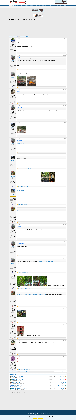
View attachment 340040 (20, 143)
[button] (18, 5)
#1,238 (65, 324)
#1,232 (65, 224)
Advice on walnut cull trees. (17, 385)
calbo (13, 380)
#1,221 (65, 38)
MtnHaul (13, 389)
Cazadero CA (14, 68)
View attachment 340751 (20, 294)
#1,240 (65, 356)
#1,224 (65, 89)
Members (31, 5)
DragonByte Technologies (45, 413)
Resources (26, 5)
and (21, 103)
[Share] (63, 38)
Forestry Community (21, 389)
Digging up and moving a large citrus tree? (20, 388)
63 (20, 36)
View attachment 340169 (49, 244)
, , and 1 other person (26, 168)
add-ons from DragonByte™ (35, 413)
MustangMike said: (20, 57)
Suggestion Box (44, 5)
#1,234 (65, 258)
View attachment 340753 (35, 294)
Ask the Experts (22, 383)
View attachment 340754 (42, 294)
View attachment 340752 (27, 294)
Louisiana (14, 368)
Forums (11, 5)
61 (17, 36)
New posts (10, 7)
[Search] (64, 5)
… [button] (14, 36)
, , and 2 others (25, 354)
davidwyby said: (19, 208)
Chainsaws (20, 377)
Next (27, 36)
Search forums (15, 7)
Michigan (14, 287)
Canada (15, 102)
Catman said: (19, 292)
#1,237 (65, 308)
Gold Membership (38, 5)
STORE (50, 5)
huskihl (63, 380)
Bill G (63, 386)
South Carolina (14, 185)
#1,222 (65, 55)
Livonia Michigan (13, 353)
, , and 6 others (24, 288)
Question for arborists (16, 382)
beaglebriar (62, 389)
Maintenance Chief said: (20, 243)
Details (49, 413)
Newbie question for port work (17, 379)
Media (21, 5)
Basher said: (19, 107)
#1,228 (65, 155)
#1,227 (65, 138)
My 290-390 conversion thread (18, 376)
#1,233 (65, 241)
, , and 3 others (23, 186)
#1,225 (65, 105)
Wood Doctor (62, 377)
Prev (11, 36)
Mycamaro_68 (14, 383)
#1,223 (65, 72)
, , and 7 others (24, 322)
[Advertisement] (38, 28)
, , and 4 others (25, 87)
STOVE (13, 377)
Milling (20, 386)
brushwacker (14, 386)
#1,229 (65, 171)
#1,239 (65, 340)
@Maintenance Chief (20, 190)
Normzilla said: (19, 91)
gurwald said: (19, 140)
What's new (16, 5)
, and (23, 222)
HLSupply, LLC (36, 414)
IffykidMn (63, 383)
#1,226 (65, 122)
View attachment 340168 (42, 244)
